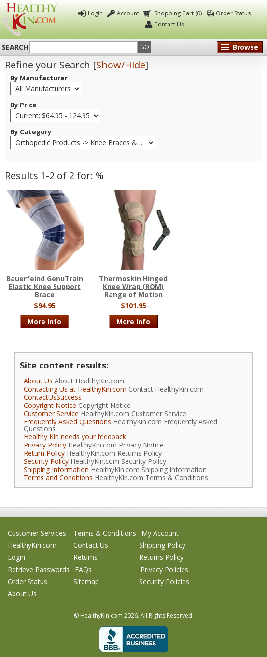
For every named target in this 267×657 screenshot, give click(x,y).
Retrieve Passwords (39, 569)
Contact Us (169, 24)
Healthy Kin (30, 19)
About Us (38, 380)
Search (15, 47)
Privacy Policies (164, 569)
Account (128, 13)
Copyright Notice (50, 405)
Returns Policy (161, 557)
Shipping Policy (162, 545)
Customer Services (37, 533)
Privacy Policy (45, 444)
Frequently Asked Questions (67, 421)
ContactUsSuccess (53, 397)
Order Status (233, 13)
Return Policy (44, 453)
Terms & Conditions (104, 533)
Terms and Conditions (58, 477)
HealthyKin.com (32, 545)
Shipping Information (56, 469)
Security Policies (164, 581)
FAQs (83, 569)
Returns (85, 557)
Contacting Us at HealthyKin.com (75, 389)
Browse (245, 47)
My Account (160, 533)
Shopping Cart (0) (177, 13)
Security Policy (46, 461)
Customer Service (51, 413)
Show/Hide (120, 64)
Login (95, 13)
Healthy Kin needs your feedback (75, 436)
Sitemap (86, 581)
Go (144, 47)
